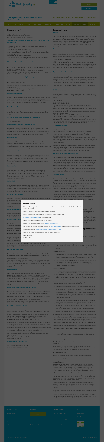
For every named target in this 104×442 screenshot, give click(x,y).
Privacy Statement (81, 419)
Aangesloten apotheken (59, 424)
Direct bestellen (11, 413)
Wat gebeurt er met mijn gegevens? (62, 419)
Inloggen (89, 4)
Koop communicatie (92, 437)
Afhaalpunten (10, 424)
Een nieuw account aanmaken (37, 419)
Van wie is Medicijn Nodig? (60, 416)
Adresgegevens (80, 413)
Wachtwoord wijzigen (35, 424)
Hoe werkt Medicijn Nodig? (60, 413)
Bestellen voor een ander (13, 419)
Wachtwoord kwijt (34, 422)
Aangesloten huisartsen (59, 421)
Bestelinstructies (11, 416)
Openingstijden (80, 416)
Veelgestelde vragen (12, 421)
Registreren (89, 8)
